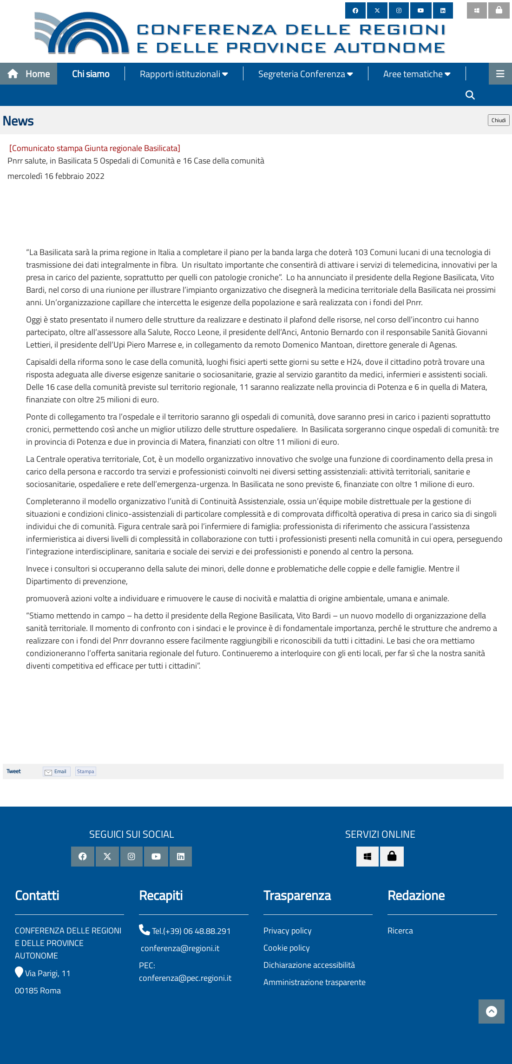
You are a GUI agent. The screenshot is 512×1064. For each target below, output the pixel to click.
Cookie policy (286, 947)
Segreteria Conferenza (305, 73)
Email (60, 771)
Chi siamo (91, 73)
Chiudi (499, 120)
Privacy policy (287, 930)
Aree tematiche (417, 73)
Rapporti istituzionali (184, 73)
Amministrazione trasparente (314, 982)
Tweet (13, 771)
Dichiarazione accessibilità (309, 965)
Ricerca (400, 930)
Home (28, 73)
